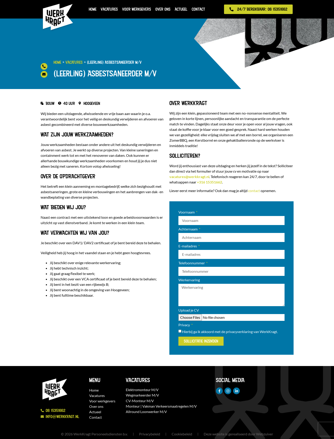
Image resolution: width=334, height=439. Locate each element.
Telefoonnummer (192, 263)
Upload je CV (188, 310)
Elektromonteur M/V (142, 389)
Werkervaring (189, 280)
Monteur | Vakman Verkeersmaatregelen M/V (161, 406)
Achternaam (188, 229)
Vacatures (109, 9)
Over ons (163, 9)
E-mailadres (188, 246)
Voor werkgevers (136, 9)
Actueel (181, 9)
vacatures (189, 176)
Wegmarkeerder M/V (142, 395)
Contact (198, 9)
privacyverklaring (239, 331)
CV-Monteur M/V (140, 401)
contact (254, 190)
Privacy (184, 325)
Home (92, 9)
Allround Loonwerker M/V (146, 411)
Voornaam (186, 212)
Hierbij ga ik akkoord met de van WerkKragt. (230, 331)
